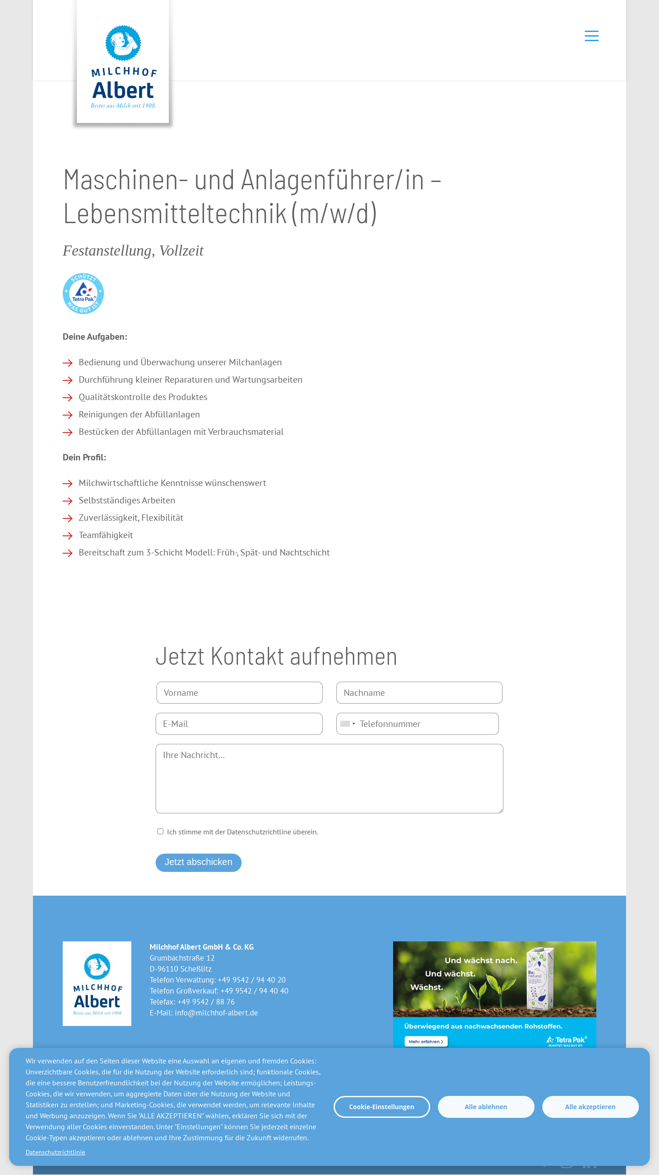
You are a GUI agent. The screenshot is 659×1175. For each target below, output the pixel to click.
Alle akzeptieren (590, 1106)
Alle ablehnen (486, 1106)
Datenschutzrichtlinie (55, 1152)
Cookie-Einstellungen (382, 1106)
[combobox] (347, 723)
